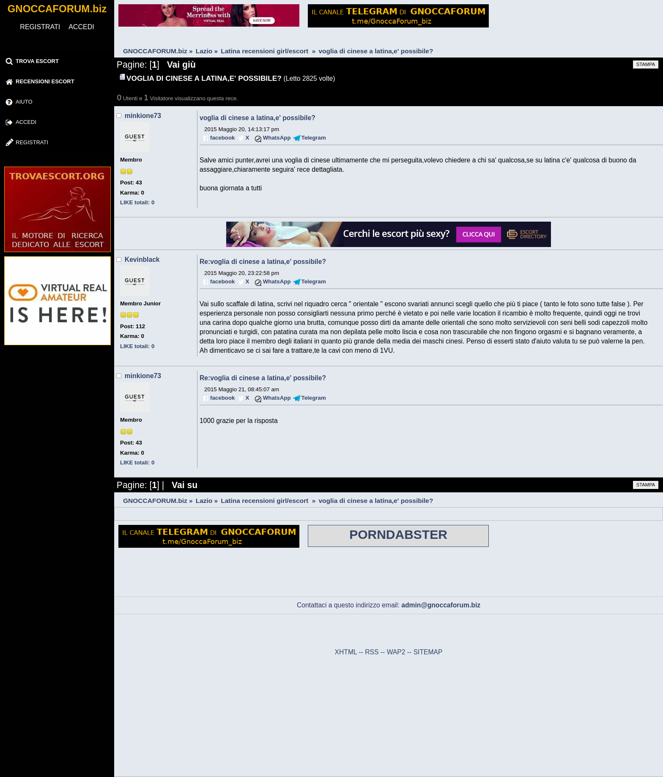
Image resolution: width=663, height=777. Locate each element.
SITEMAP (428, 652)
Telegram (313, 138)
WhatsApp (277, 138)
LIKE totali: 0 (137, 202)
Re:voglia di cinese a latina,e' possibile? (263, 261)
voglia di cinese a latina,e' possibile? (257, 117)
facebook (222, 138)
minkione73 (143, 115)
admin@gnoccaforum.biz (440, 605)
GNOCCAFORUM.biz (57, 8)
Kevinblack (142, 259)
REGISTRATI (40, 26)
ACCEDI (81, 26)
